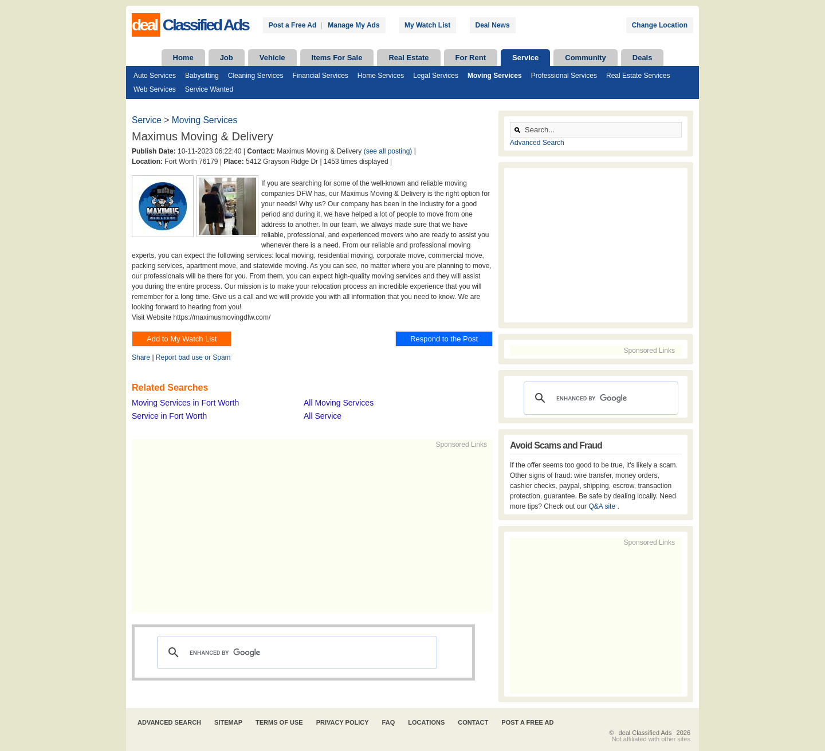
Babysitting (202, 76)
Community (585, 57)
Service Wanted (209, 89)
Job (226, 57)
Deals (642, 57)
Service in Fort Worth (169, 415)
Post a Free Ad (293, 25)
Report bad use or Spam (193, 357)
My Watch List (427, 25)
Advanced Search (537, 143)
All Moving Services (339, 402)
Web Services (154, 89)
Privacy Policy (342, 722)
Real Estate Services (638, 76)
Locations (426, 722)
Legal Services (435, 76)
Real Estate (408, 57)
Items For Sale (337, 57)
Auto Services (154, 76)
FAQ (388, 722)
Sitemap (228, 722)
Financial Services (320, 76)
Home (183, 57)
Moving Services (494, 76)
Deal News (493, 25)
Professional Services (564, 76)
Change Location (660, 25)
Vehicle (272, 57)
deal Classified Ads (645, 732)
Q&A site (602, 506)
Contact (473, 722)
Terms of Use (279, 722)
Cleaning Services (256, 76)
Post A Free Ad (527, 722)
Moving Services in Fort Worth (185, 402)
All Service (322, 415)
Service (525, 57)
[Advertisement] (307, 530)
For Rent (470, 57)
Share (141, 357)
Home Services (381, 76)
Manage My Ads (353, 25)
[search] (295, 652)
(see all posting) (388, 151)
